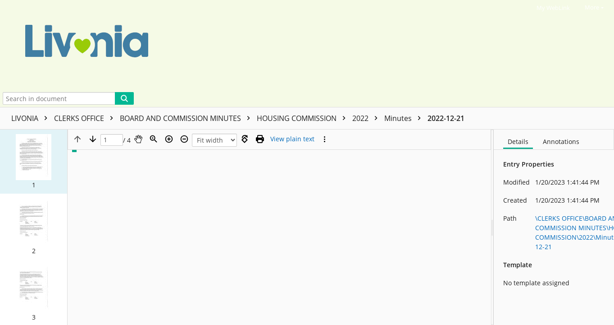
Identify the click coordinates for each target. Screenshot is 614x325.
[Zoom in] (169, 139)
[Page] (111, 140)
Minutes (404, 118)
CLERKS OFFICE (86, 118)
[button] (33, 162)
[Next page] (92, 139)
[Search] (124, 98)
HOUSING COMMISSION (303, 118)
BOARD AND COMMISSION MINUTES (187, 118)
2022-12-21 (446, 118)
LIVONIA (31, 118)
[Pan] (138, 139)
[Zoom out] (184, 139)
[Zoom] (153, 139)
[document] (554, 227)
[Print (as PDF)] (260, 139)
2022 (367, 118)
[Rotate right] (244, 139)
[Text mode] (292, 139)
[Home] (290, 45)
